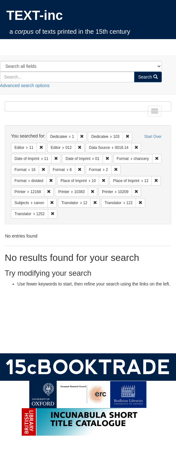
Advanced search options (24, 85)
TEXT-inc (34, 15)
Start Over (153, 136)
